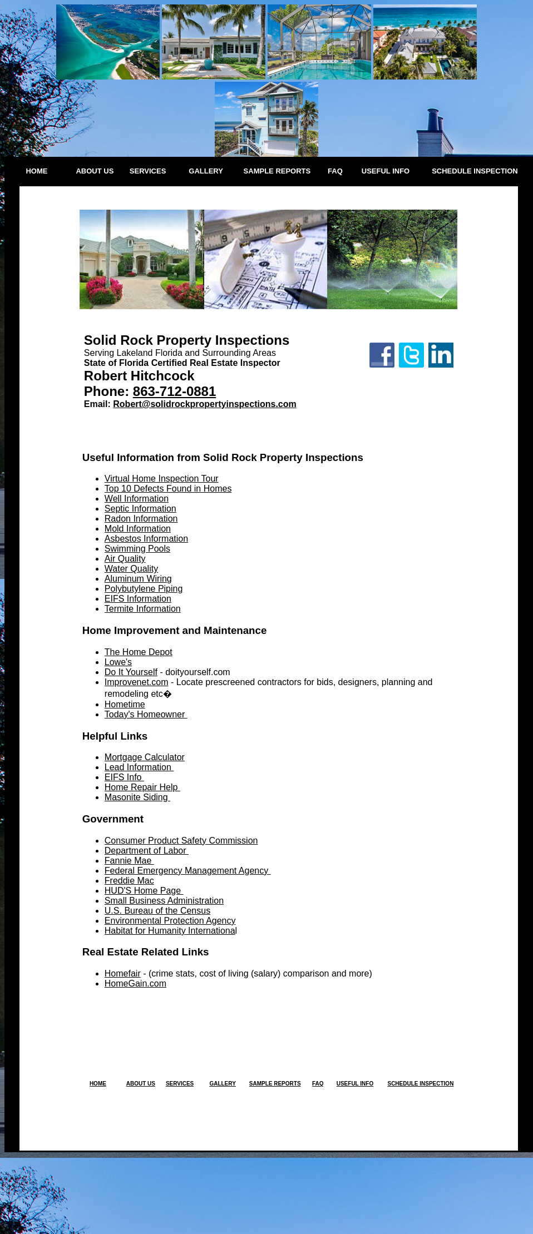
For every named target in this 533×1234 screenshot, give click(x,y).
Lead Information (139, 767)
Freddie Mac (129, 880)
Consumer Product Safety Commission (181, 840)
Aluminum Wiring (138, 578)
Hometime (125, 704)
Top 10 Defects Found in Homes (168, 488)
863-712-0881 (174, 391)
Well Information (137, 498)
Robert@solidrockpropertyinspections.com (204, 404)
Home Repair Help (142, 787)
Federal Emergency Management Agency (188, 870)
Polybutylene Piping (144, 588)
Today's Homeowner (146, 714)
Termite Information (143, 608)
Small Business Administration (164, 900)
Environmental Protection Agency (170, 920)
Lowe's (118, 662)
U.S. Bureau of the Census (157, 910)
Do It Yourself (131, 672)
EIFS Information (138, 598)
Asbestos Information (146, 538)
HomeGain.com (135, 983)
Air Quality (125, 558)
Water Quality (131, 568)
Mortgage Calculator (145, 757)
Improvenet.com (137, 682)
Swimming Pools (137, 548)
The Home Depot (138, 652)
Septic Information (140, 508)
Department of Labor (147, 850)
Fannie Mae (129, 860)
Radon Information (141, 518)
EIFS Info (124, 777)
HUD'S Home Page (144, 890)
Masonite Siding (137, 797)
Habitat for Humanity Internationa (170, 930)
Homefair (123, 973)
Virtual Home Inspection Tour (162, 478)
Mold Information (138, 528)
